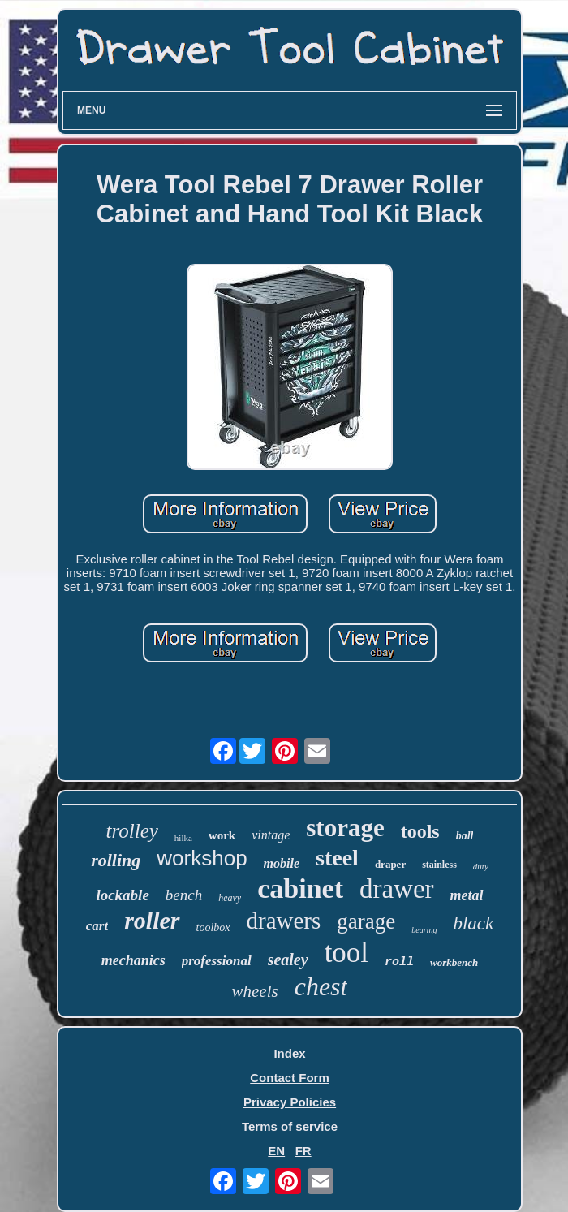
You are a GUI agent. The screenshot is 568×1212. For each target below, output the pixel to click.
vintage (271, 835)
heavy (229, 898)
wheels (255, 991)
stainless (439, 864)
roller (151, 920)
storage (345, 827)
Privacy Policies (289, 1102)
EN (276, 1151)
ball (465, 836)
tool (346, 952)
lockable (122, 895)
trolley (132, 831)
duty (480, 866)
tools (420, 831)
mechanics (133, 960)
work (222, 835)
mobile (281, 863)
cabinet (300, 888)
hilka (183, 838)
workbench (454, 962)
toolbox (213, 927)
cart (97, 926)
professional (217, 960)
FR (303, 1151)
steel (337, 857)
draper (390, 864)
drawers (284, 921)
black (473, 923)
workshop (202, 858)
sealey (288, 959)
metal (467, 895)
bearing (424, 929)
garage (366, 921)
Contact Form (289, 1078)
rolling (115, 860)
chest (321, 986)
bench (184, 895)
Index (289, 1053)
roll (399, 962)
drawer (396, 889)
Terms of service (290, 1126)
